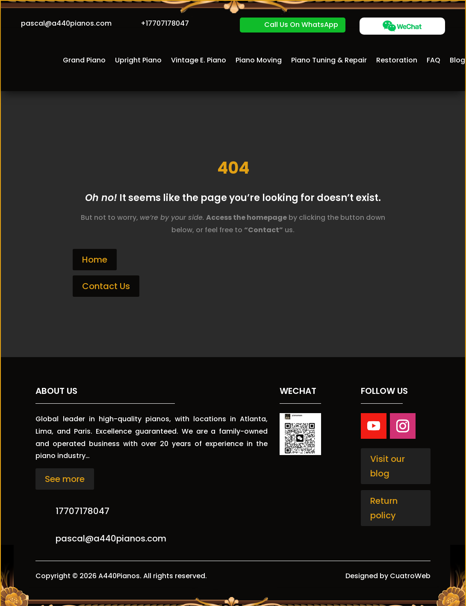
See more (65, 479)
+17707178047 (165, 23)
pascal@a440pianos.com (66, 23)
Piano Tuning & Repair (329, 60)
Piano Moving (259, 60)
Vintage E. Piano (198, 60)
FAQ (433, 60)
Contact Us (106, 286)
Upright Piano (138, 60)
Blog (457, 60)
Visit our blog (387, 466)
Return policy (384, 508)
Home (94, 260)
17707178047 (82, 511)
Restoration (396, 60)
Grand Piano (84, 60)
